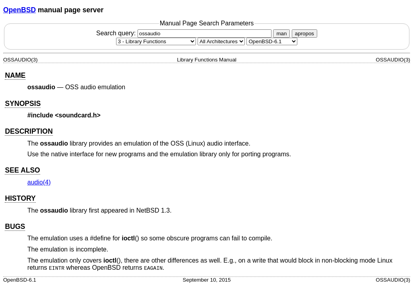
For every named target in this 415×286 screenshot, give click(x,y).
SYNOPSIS (23, 103)
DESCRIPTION (28, 131)
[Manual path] (271, 41)
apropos (304, 33)
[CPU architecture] (221, 41)
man (281, 33)
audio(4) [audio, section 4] (39, 182)
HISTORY (20, 198)
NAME (15, 75)
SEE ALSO (22, 170)
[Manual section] (156, 41)
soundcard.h (78, 115)
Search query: (184, 33)
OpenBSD (19, 10)
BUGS (15, 226)
